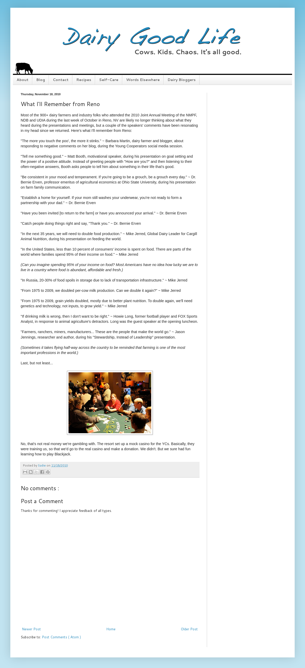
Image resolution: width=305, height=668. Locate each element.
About (22, 79)
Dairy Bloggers (181, 79)
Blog (40, 79)
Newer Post (31, 629)
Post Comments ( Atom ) (61, 637)
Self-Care (108, 79)
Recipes (83, 79)
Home (111, 629)
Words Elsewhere (143, 79)
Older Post (189, 629)
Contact (60, 79)
